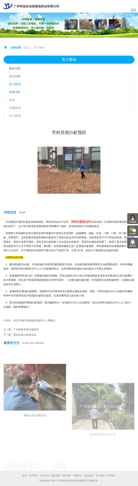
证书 (12, 100)
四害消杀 (14, 92)
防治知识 (89, 475)
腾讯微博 (38, 320)
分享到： (8, 320)
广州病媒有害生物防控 (26, 329)
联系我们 (111, 475)
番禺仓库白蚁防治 (34, 454)
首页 (26, 47)
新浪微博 (27, 320)
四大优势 (14, 76)
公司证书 (14, 107)
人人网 (46, 320)
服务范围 (14, 68)
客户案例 (39, 47)
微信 (52, 320)
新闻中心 (78, 475)
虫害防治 (75, 302)
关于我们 (33, 475)
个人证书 (14, 115)
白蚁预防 (13, 250)
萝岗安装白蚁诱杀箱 (24, 334)
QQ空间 (17, 320)
